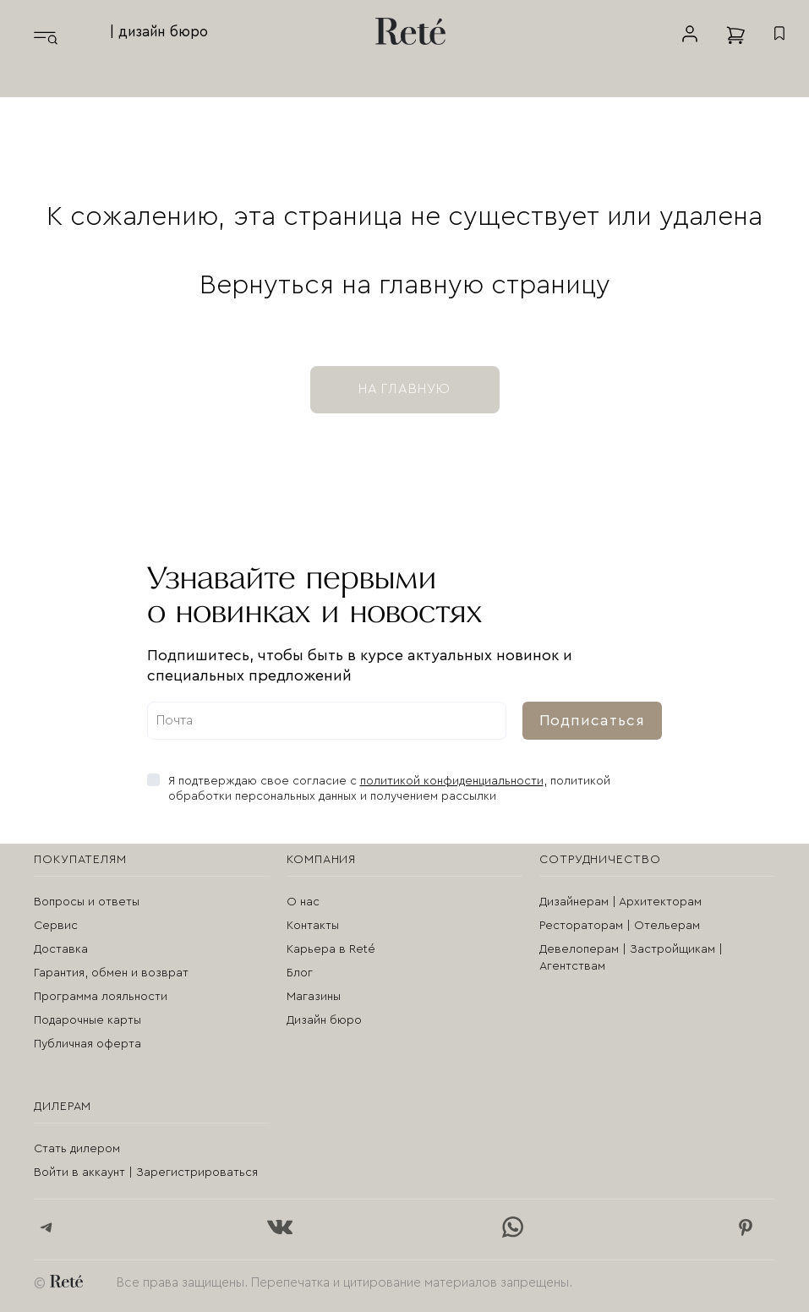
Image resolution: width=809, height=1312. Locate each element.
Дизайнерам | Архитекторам (620, 902)
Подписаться (592, 720)
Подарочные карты (87, 1020)
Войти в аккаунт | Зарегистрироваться (146, 1172)
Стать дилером (77, 1149)
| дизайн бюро (159, 32)
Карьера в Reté (331, 949)
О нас (303, 902)
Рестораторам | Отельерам (619, 926)
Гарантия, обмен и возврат (111, 973)
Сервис (56, 926)
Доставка (61, 949)
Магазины (314, 997)
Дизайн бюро (324, 1020)
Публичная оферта (87, 1044)
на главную (404, 389)
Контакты (313, 926)
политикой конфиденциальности (452, 781)
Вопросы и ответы (86, 902)
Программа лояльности (100, 997)
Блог (300, 973)
